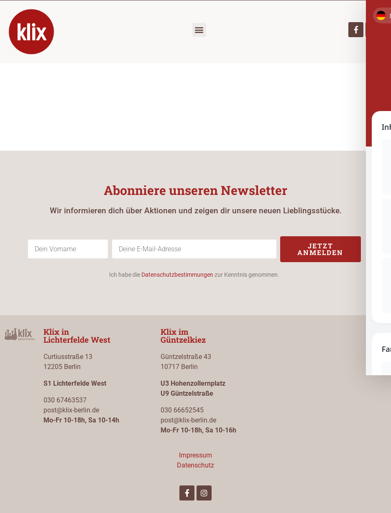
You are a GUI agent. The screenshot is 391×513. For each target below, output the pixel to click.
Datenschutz (195, 465)
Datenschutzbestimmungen (177, 274)
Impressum (195, 455)
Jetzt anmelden (320, 249)
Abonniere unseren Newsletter (195, 190)
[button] (199, 30)
